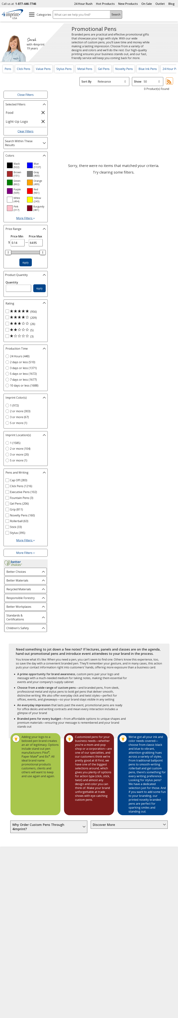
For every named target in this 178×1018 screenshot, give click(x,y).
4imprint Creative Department (103, 865)
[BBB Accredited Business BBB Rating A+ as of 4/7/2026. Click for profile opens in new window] (116, 955)
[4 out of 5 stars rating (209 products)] (25, 317)
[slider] (8, 252)
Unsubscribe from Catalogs (23, 918)
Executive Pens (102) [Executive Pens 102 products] (23, 492)
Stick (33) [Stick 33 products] (16, 527)
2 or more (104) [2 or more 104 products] (20, 448)
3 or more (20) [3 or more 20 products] (19, 454)
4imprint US (143, 863)
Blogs (52, 876)
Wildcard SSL (106, 946)
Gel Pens (104, 69)
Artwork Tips (100, 873)
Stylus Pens (64, 69)
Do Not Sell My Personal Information (20, 903)
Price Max (35, 236)
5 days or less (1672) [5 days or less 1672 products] (23, 373)
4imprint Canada (146, 869)
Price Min (17, 236)
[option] (15, 165)
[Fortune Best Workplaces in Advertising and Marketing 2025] (15, 945)
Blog (171, 4)
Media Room (56, 888)
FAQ (50, 882)
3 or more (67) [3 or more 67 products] (19, 417)
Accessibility (12, 869)
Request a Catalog (60, 901)
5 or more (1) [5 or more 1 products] (18, 423)
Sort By (86, 81)
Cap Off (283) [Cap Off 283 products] (18, 480)
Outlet (161, 4)
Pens (8, 69)
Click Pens (23, 69)
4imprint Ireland (146, 882)
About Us (10, 863)
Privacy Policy (13, 895)
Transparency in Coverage (66, 914)
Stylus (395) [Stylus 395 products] (17, 533)
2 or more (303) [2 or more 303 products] (20, 411)
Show (137, 81)
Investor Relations (17, 889)
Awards (53, 869)
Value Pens (43, 69)
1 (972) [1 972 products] (14, 405)
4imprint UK (143, 876)
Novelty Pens (124, 69)
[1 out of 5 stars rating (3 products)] (25, 336)
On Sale (146, 4)
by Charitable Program (107, 881)
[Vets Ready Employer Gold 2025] (38, 945)
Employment (12, 882)
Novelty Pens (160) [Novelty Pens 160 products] (22, 515)
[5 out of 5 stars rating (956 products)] (25, 311)
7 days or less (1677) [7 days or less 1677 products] (23, 379)
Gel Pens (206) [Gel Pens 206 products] (19, 503)
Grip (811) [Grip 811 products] (16, 509)
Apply (25, 262)
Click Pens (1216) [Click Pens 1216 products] (21, 486)
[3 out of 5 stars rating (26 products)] (25, 324)
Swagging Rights (60, 908)
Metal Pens (84, 69)
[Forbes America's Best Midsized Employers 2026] (65, 946)
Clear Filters (25, 131)
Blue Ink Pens (148, 69)
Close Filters (25, 95)
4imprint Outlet (145, 892)
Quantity (12, 282)
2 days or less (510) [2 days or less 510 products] (22, 362)
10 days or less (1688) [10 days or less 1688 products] (24, 385)
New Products (128, 4)
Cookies (10, 912)
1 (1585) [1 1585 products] (15, 443)
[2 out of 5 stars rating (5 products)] (25, 330)
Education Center (59, 863)
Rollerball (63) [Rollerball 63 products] (19, 521)
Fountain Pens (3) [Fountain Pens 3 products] (21, 498)
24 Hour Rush (83, 4)
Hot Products (105, 4)
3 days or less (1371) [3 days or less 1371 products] (23, 368)
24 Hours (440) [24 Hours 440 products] (20, 356)
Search (115, 14)
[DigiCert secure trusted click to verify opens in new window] (112, 936)
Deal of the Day (145, 898)
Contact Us (11, 876)
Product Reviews (59, 895)
